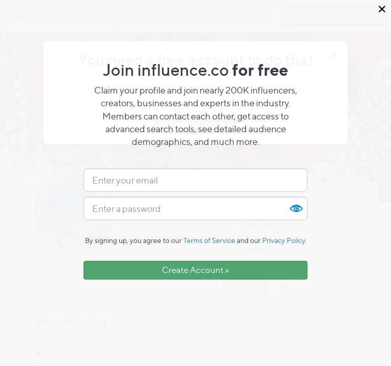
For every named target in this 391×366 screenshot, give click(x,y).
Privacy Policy (283, 240)
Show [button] (296, 208)
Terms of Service (209, 240)
